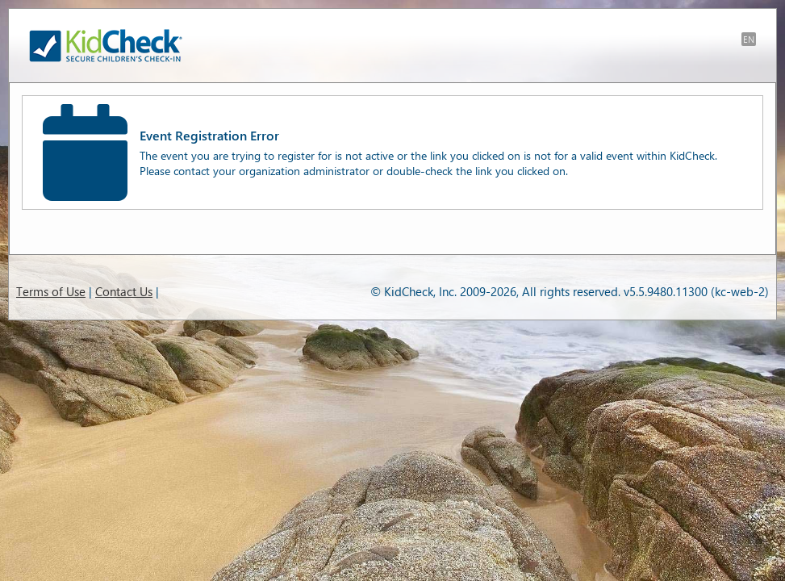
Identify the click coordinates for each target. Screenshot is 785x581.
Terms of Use (51, 291)
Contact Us (123, 291)
